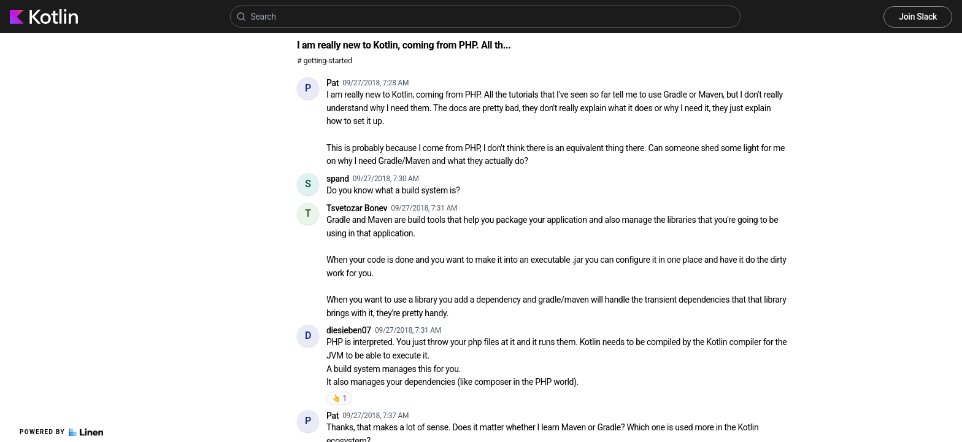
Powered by (61, 432)
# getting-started (324, 60)
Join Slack (918, 16)
